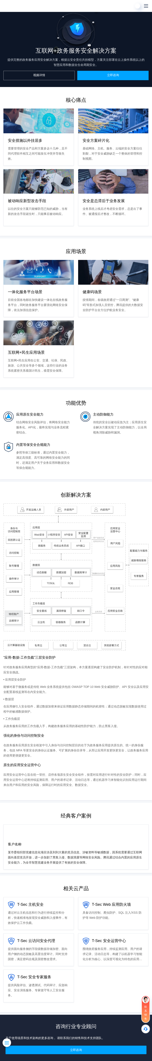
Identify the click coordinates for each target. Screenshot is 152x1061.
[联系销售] (145, 1009)
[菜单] (146, 6)
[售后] (145, 1029)
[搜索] (129, 6)
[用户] (137, 6)
